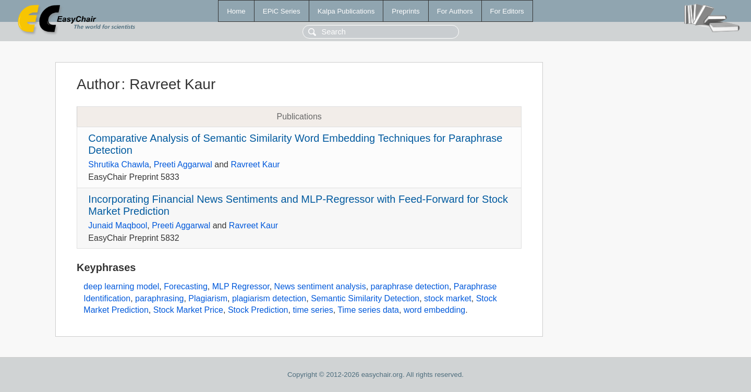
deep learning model (121, 286)
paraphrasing (159, 298)
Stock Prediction (258, 309)
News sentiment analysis (320, 286)
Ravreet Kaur (255, 164)
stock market (447, 298)
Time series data (368, 309)
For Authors (455, 11)
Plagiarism (207, 298)
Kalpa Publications (346, 11)
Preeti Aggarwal (183, 164)
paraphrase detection (410, 286)
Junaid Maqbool (117, 225)
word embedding (434, 309)
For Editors (507, 11)
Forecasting (186, 286)
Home (236, 11)
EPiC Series (281, 11)
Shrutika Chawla (118, 164)
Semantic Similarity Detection (365, 298)
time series (313, 309)
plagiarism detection (269, 298)
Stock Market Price (188, 309)
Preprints (405, 11)
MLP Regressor (241, 286)
